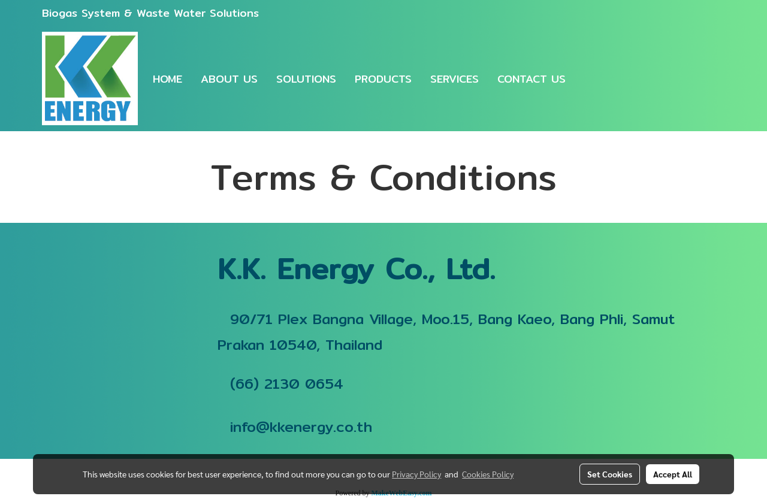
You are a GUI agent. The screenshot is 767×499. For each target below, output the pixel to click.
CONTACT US (531, 78)
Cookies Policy (488, 473)
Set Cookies (609, 473)
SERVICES (454, 78)
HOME (167, 78)
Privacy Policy (416, 473)
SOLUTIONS (306, 78)
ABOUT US (229, 78)
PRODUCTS (383, 78)
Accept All (672, 473)
